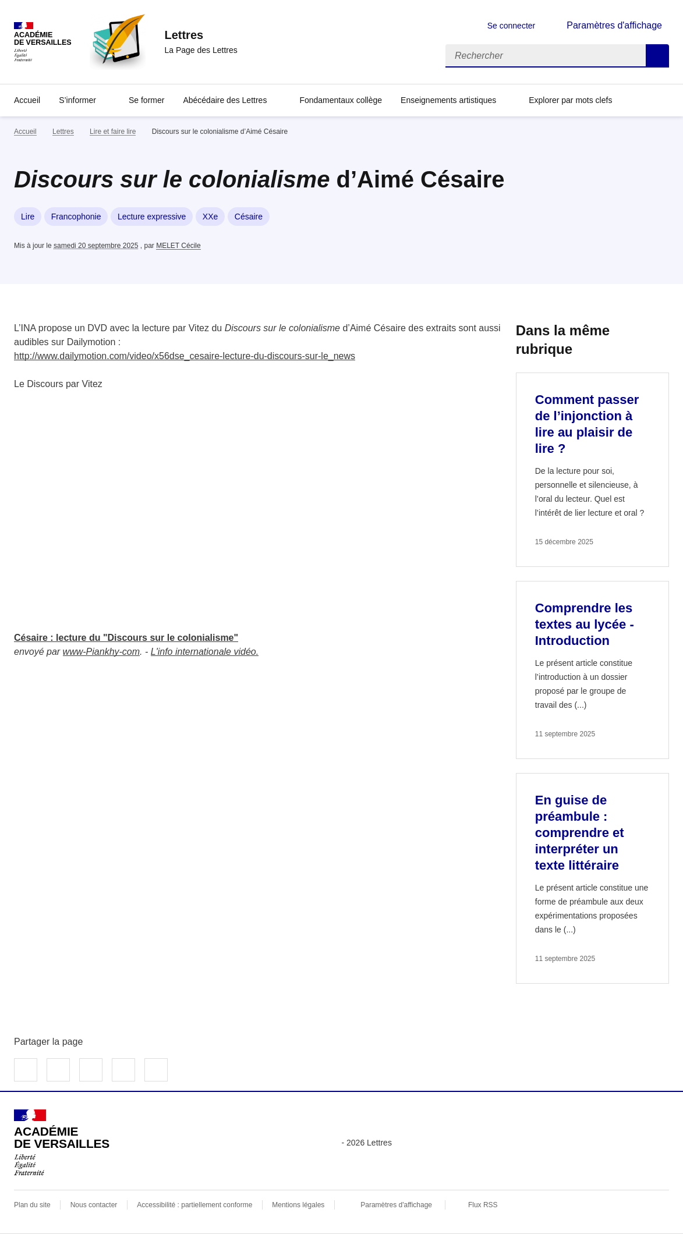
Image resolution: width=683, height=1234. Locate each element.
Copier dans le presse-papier (156, 1069)
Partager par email (123, 1069)
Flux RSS (483, 1205)
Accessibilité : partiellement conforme (194, 1205)
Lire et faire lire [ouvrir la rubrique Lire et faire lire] (113, 131)
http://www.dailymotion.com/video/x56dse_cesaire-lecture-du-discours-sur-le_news (184, 356)
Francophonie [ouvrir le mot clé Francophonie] (76, 216)
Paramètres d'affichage (396, 1205)
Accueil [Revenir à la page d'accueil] (27, 100)
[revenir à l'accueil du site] (200, 35)
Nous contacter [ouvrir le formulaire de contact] (94, 1205)
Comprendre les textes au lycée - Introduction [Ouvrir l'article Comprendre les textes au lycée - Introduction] (584, 624)
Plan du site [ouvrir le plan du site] (32, 1205)
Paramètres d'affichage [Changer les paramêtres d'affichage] (614, 25)
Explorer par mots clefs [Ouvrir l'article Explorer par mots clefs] (570, 100)
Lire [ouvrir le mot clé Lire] (27, 216)
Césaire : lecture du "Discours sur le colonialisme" (126, 638)
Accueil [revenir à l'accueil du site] (25, 131)
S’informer (77, 100)
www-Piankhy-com (101, 652)
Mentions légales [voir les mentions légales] (298, 1205)
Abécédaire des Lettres (225, 100)
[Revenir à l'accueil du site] (61, 1142)
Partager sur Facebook (25, 1069)
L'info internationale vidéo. (205, 652)
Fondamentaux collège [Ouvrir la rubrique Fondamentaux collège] (340, 100)
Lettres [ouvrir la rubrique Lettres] (63, 131)
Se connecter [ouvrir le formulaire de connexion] (511, 25)
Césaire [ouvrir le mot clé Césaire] (249, 216)
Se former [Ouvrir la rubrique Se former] (146, 100)
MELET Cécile (178, 246)
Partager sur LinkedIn (90, 1069)
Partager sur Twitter (58, 1069)
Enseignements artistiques (448, 100)
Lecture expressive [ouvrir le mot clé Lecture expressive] (152, 216)
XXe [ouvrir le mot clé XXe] (210, 216)
